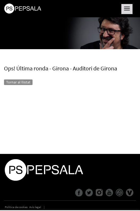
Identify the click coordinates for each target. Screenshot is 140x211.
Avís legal (35, 207)
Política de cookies (16, 207)
